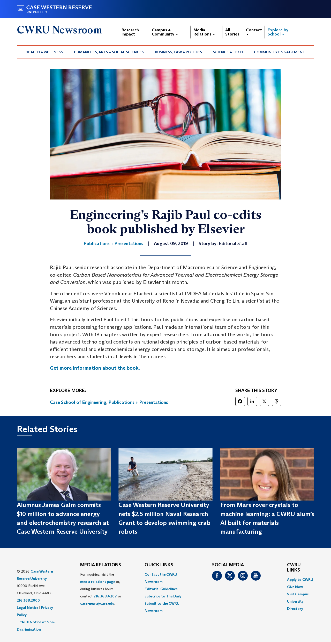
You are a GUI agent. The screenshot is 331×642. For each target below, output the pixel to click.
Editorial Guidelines (161, 589)
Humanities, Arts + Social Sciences (109, 52)
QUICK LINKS (159, 565)
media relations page (97, 581)
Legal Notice (27, 607)
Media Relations (204, 32)
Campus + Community (165, 32)
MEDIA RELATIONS (100, 565)
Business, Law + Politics (178, 52)
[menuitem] (44, 52)
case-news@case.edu (97, 603)
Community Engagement (279, 52)
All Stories (232, 32)
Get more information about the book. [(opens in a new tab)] (95, 368)
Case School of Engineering (78, 402)
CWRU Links (294, 567)
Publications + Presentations (138, 402)
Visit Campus (298, 594)
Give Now (295, 586)
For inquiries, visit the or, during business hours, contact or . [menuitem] (100, 589)
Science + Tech (228, 52)
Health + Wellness (44, 52)
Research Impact (130, 32)
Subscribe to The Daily (163, 596)
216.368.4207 (105, 596)
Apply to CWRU (300, 579)
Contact (254, 31)
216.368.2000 (28, 600)
